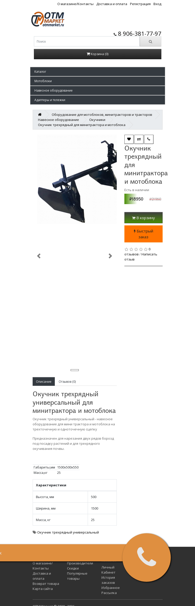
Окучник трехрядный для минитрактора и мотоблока (81, 124)
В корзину (143, 217)
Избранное (110, 587)
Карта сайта (43, 588)
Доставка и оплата (111, 4)
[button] (97, 71)
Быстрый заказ (143, 233)
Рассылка (109, 592)
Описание (43, 381)
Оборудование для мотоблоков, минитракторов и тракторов (102, 114)
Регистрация (140, 4)
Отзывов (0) (67, 381)
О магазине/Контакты (75, 4)
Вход (157, 4)
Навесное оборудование (58, 119)
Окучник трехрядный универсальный (68, 532)
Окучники (97, 119)
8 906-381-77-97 (137, 33)
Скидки (73, 568)
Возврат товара (46, 583)
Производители (80, 563)
